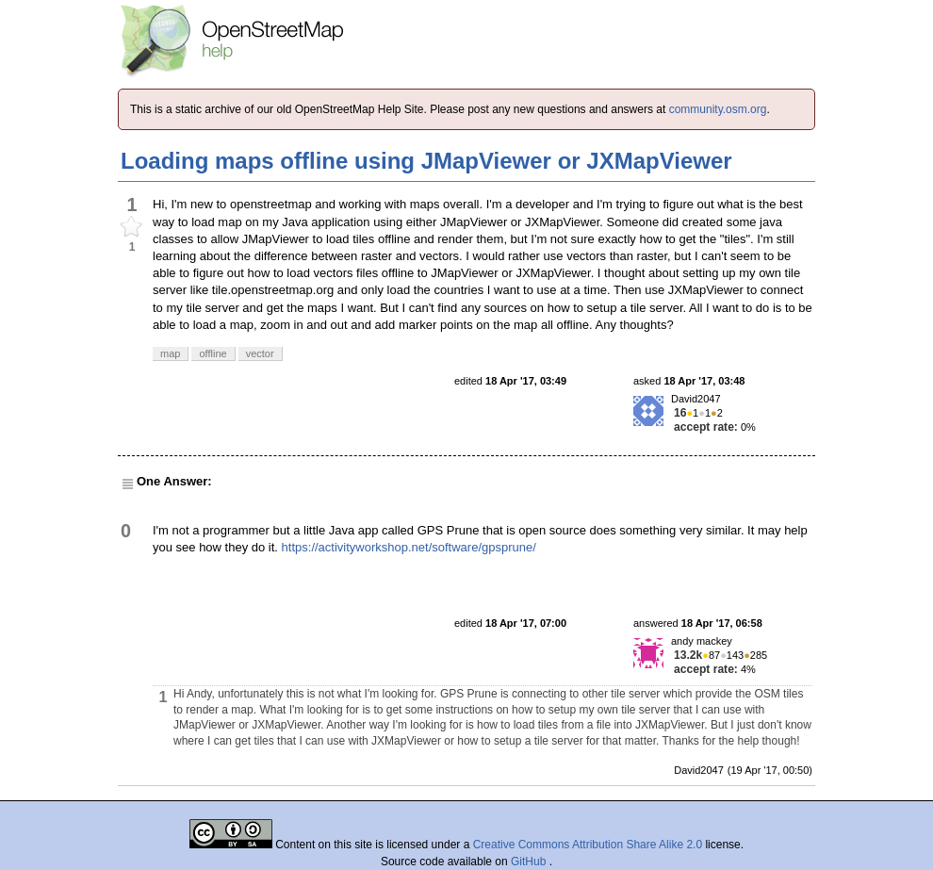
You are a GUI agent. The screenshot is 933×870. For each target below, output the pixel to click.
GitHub (530, 861)
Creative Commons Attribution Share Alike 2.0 (587, 844)
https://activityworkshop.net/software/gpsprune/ (409, 547)
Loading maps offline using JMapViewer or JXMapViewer (426, 160)
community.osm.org (718, 109)
